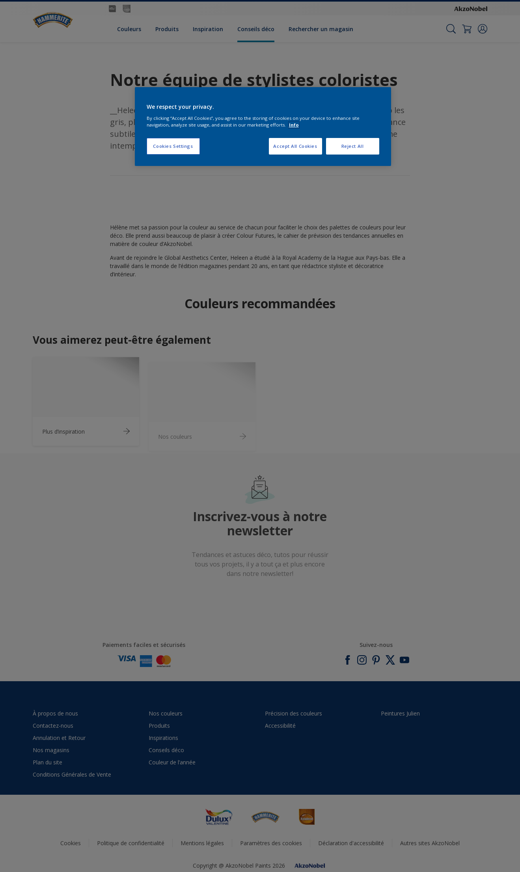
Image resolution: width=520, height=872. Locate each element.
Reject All (352, 146)
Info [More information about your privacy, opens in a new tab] (294, 125)
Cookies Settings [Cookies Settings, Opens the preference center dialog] (173, 146)
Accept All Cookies (295, 146)
